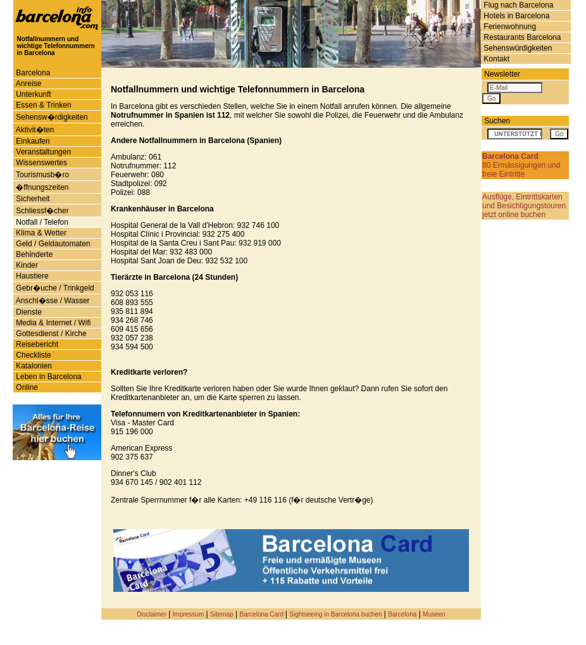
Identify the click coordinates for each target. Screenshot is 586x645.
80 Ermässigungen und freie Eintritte (521, 165)
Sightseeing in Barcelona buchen (335, 614)
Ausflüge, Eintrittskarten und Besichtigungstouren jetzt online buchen (524, 205)
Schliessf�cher (41, 210)
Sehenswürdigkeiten (517, 48)
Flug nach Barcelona (517, 5)
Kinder (26, 265)
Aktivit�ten (34, 129)
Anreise (27, 83)
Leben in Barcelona (48, 376)
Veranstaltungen (42, 151)
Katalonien (33, 365)
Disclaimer (151, 614)
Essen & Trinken (43, 105)
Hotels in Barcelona (515, 15)
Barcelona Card (262, 614)
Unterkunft (32, 94)
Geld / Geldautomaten (52, 243)
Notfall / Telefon (41, 222)
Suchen (497, 120)
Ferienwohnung (509, 26)
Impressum (188, 614)
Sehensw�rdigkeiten (51, 117)
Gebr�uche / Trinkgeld (54, 288)
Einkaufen (32, 141)
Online (26, 387)
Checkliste (32, 355)
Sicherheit (32, 198)
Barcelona (32, 72)
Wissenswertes (40, 162)
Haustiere (31, 276)
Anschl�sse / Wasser (52, 300)
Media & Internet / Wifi (52, 322)
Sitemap (222, 614)
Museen (434, 614)
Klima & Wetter (40, 233)
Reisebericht (36, 344)
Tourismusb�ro (41, 174)
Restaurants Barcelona (521, 37)
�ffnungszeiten (41, 187)
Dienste (28, 312)
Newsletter (502, 74)
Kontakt (495, 58)
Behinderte (33, 254)
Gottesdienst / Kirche (50, 333)
